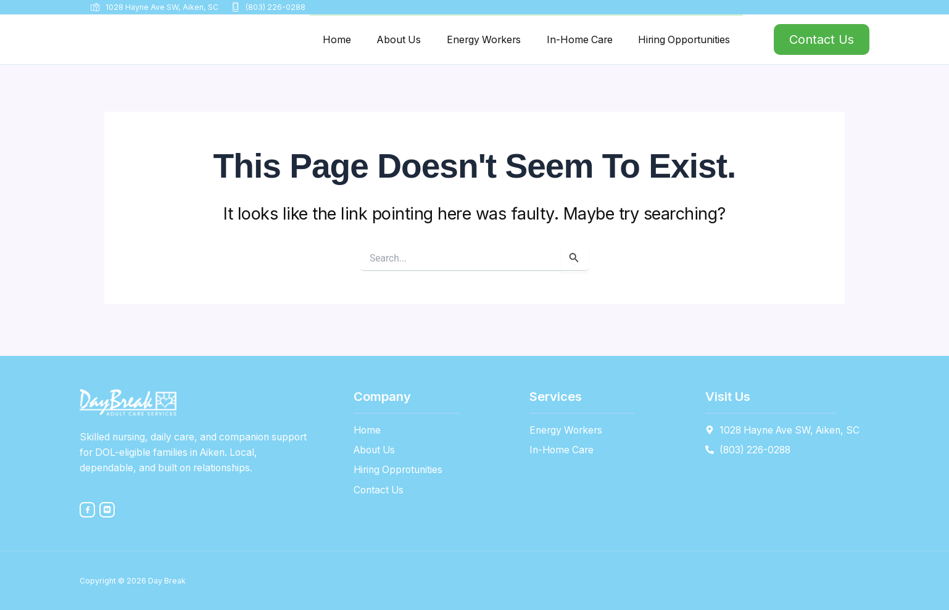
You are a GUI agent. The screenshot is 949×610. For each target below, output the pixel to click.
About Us (367, 41)
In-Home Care (564, 41)
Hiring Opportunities (678, 41)
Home (300, 41)
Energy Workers (459, 41)
